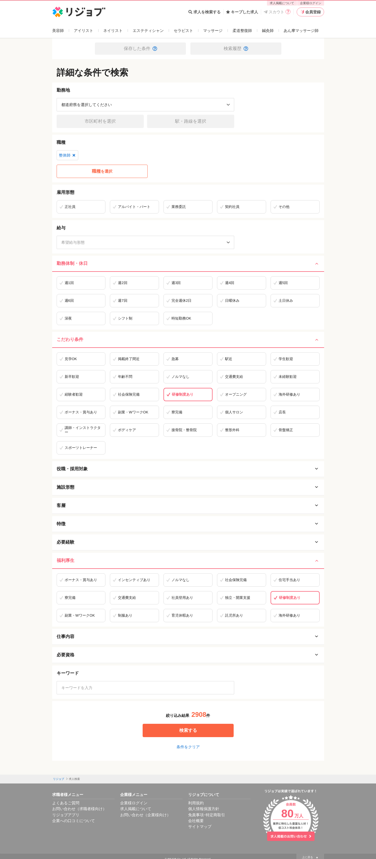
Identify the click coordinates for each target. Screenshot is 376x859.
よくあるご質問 (65, 803)
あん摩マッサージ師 (301, 30)
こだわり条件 (188, 339)
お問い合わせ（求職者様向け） (79, 809)
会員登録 (310, 12)
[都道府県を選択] (145, 104)
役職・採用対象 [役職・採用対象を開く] (188, 469)
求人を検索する (204, 12)
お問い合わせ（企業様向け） (145, 815)
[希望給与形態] (145, 242)
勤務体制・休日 (188, 263)
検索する (188, 730)
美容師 (58, 30)
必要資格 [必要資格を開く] (188, 655)
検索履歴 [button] (236, 48)
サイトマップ (199, 826)
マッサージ (213, 30)
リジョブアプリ (65, 815)
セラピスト (183, 30)
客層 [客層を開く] (188, 505)
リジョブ (58, 778)
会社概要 (196, 820)
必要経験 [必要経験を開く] (188, 542)
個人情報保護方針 (203, 809)
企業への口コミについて (73, 820)
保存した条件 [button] (140, 48)
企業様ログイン (310, 3)
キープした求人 (242, 12)
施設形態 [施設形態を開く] (188, 487)
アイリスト (83, 30)
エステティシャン (148, 30)
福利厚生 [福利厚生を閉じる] (188, 560)
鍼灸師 (268, 30)
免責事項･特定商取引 (206, 815)
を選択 (102, 171)
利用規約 (196, 803)
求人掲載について (282, 3)
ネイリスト (113, 30)
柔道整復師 (242, 30)
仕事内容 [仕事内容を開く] (188, 636)
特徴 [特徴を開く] (188, 524)
